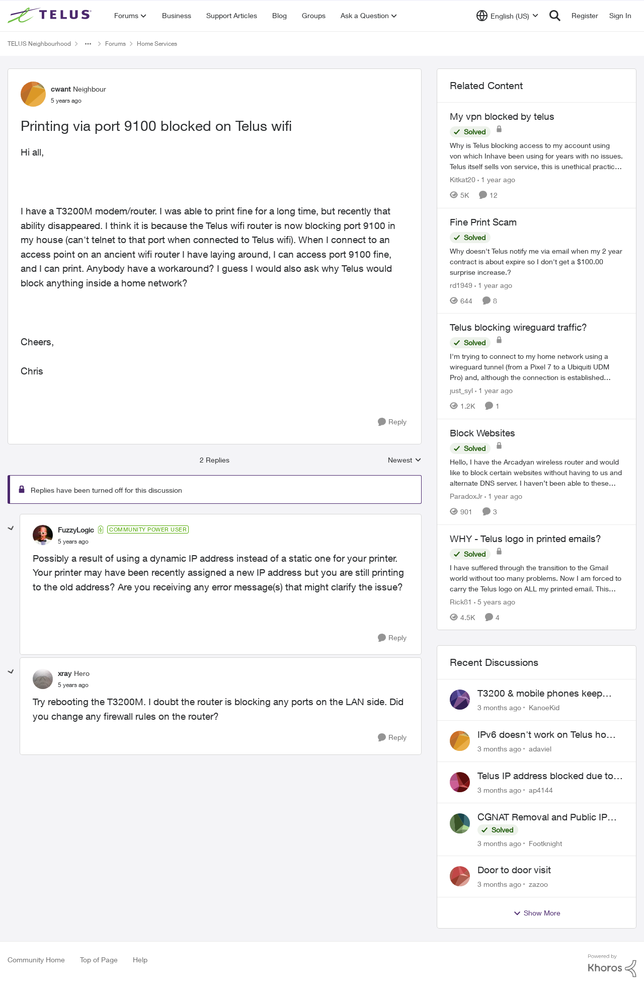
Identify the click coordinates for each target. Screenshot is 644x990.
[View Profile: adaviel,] (460, 741)
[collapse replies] (11, 528)
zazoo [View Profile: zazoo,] (538, 884)
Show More (536, 913)
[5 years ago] (494, 601)
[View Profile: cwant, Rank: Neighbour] (33, 94)
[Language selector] (507, 16)
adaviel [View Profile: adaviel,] (540, 748)
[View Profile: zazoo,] (460, 876)
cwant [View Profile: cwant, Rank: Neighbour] (60, 89)
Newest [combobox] (405, 460)
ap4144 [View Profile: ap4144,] (541, 790)
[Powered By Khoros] (612, 965)
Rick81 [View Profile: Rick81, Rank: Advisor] (461, 601)
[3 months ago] (499, 707)
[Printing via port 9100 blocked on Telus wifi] (73, 541)
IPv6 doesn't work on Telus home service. (548, 735)
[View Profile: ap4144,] (460, 782)
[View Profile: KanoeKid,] (460, 700)
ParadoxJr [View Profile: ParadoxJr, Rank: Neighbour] (466, 496)
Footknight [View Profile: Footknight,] (545, 843)
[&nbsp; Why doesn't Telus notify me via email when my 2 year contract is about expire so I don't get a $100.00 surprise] (536, 261)
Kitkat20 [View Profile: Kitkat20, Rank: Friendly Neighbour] (462, 179)
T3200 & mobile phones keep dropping (539, 694)
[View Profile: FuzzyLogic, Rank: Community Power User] (43, 535)
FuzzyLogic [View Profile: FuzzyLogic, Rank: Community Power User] (76, 529)
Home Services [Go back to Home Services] (157, 43)
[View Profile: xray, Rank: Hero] (43, 679)
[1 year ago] (496, 179)
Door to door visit (514, 869)
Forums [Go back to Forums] (115, 43)
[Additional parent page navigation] (88, 44)
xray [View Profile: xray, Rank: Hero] (64, 673)
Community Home (36, 959)
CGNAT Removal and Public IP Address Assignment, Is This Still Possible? (547, 817)
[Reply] (392, 422)
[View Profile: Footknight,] (460, 823)
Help (140, 959)
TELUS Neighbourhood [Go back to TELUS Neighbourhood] (39, 43)
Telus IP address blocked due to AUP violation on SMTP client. (545, 776)
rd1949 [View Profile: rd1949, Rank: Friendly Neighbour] (461, 284)
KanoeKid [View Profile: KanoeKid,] (544, 707)
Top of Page (99, 959)
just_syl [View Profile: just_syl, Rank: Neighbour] (461, 390)
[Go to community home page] (51, 16)
